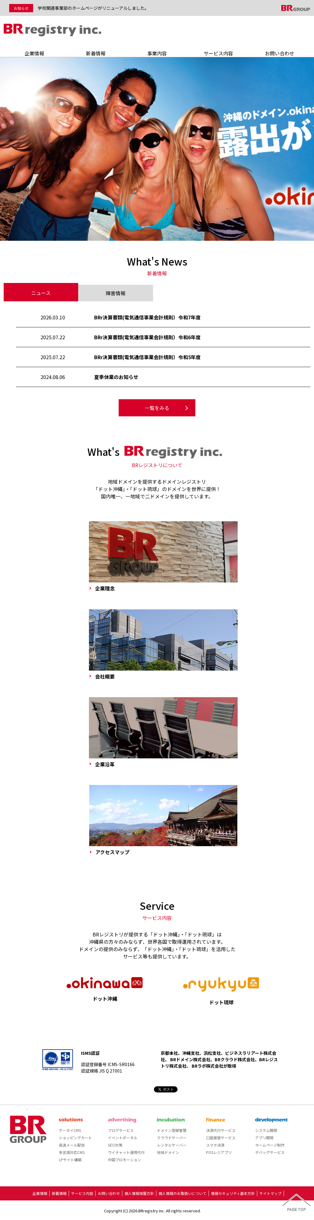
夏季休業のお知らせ (116, 377)
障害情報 (115, 293)
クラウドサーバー (171, 1137)
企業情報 (34, 53)
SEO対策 (115, 1144)
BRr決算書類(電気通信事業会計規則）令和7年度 (147, 317)
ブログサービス (121, 1130)
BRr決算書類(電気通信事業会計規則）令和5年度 (147, 357)
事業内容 (157, 53)
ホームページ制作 (270, 1144)
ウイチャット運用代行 (126, 1152)
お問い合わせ (279, 53)
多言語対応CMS (72, 1152)
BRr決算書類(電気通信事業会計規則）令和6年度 (147, 337)
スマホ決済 (215, 1144)
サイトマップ (270, 1193)
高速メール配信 (72, 1144)
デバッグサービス (270, 1152)
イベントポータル (122, 1137)
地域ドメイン (168, 1152)
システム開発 (266, 1130)
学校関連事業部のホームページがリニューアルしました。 (93, 8)
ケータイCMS (70, 1130)
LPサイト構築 (70, 1159)
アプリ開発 (264, 1137)
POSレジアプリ (219, 1152)
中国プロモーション (124, 1159)
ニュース (41, 292)
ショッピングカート (75, 1137)
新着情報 (95, 53)
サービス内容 (218, 53)
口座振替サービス (221, 1137)
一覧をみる (157, 407)
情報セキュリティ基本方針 (233, 1193)
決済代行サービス (221, 1130)
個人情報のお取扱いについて (182, 1193)
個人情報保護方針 (139, 1193)
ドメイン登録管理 (171, 1130)
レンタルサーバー (171, 1144)
